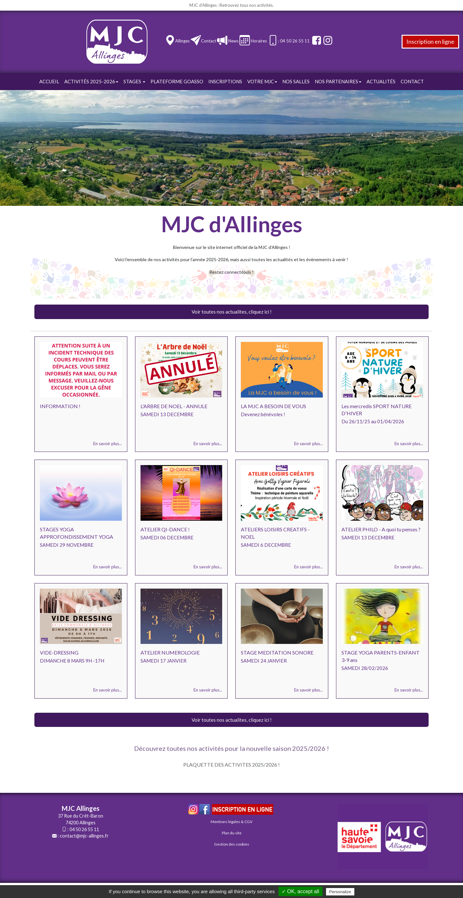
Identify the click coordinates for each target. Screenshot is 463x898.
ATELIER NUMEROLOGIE (170, 652)
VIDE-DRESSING (59, 652)
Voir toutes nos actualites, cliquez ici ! (232, 312)
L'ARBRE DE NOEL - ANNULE (174, 406)
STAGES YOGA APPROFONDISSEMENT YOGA (76, 533)
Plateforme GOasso (176, 81)
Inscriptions (225, 81)
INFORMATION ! (60, 406)
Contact (208, 40)
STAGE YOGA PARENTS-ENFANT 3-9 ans (380, 656)
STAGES (134, 81)
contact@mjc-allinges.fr (84, 835)
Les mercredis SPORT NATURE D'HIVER (376, 410)
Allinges (182, 40)
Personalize (340, 891)
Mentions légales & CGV (231, 821)
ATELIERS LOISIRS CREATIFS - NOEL (275, 533)
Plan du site (231, 832)
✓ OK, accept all (300, 891)
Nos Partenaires (338, 81)
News (233, 40)
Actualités (381, 81)
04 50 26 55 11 (84, 829)
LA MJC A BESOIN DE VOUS (273, 406)
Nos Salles (296, 81)
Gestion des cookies (231, 844)
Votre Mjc (262, 81)
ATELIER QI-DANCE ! (165, 529)
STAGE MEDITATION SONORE (277, 652)
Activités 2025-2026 (91, 81)
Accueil (49, 81)
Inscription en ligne (430, 41)
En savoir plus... (107, 443)
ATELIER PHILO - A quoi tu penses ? (381, 529)
